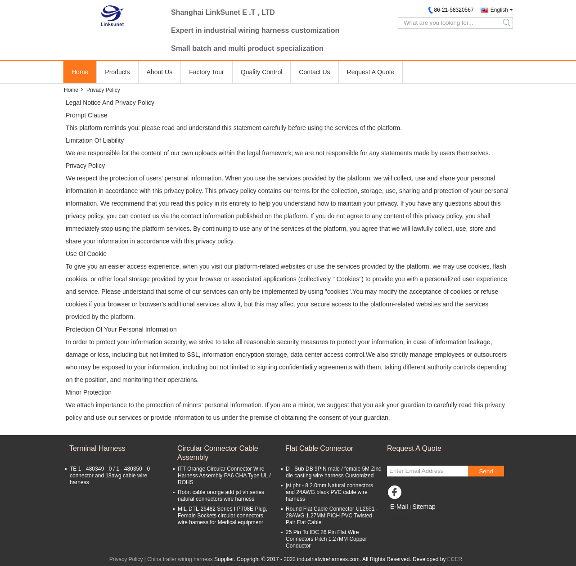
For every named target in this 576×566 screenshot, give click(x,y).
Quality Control (262, 72)
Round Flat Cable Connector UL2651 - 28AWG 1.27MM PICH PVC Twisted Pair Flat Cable (332, 516)
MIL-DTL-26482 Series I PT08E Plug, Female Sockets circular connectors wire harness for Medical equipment (222, 516)
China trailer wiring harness (179, 559)
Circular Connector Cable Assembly (217, 453)
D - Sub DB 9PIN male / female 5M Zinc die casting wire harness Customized (333, 472)
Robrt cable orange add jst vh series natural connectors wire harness (221, 495)
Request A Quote (371, 72)
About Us (160, 72)
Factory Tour (206, 72)
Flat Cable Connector (319, 448)
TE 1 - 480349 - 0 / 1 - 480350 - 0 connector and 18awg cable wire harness (110, 475)
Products (117, 72)
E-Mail (399, 506)
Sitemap (423, 506)
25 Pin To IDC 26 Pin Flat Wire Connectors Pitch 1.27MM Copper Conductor (326, 539)
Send (486, 471)
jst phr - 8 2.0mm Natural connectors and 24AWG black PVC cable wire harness (329, 492)
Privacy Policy (126, 559)
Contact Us (314, 72)
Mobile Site (403, 518)
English (499, 10)
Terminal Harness (97, 448)
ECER (454, 559)
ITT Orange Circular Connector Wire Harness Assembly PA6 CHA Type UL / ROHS (224, 475)
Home (80, 72)
